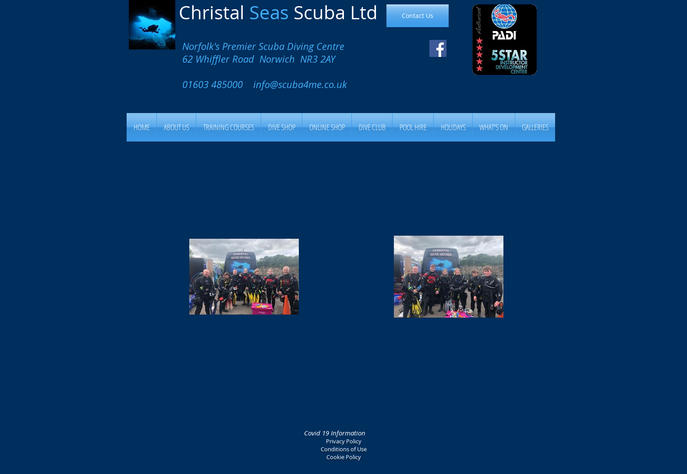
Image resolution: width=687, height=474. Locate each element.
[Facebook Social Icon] (437, 48)
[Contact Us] (417, 15)
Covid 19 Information (334, 432)
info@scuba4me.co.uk (300, 84)
